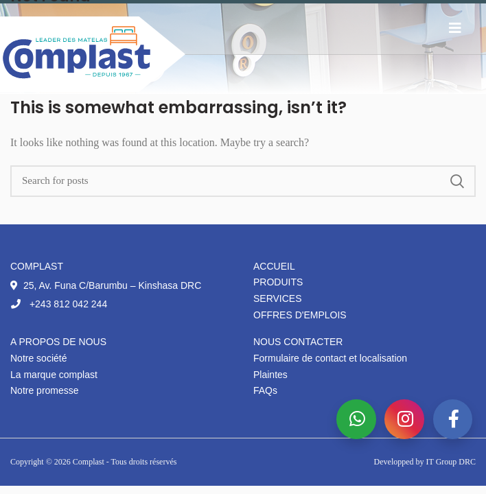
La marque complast (53, 374)
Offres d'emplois (300, 314)
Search (457, 181)
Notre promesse (44, 390)
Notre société (38, 358)
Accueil (274, 266)
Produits (278, 282)
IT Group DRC (451, 462)
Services (277, 298)
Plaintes (270, 374)
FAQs (265, 390)
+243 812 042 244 (58, 303)
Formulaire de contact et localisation (330, 358)
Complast (89, 462)
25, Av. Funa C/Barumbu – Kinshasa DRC (105, 285)
